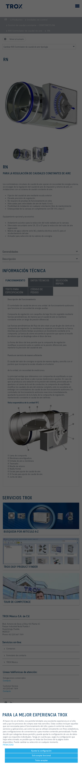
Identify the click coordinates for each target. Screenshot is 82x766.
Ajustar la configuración (41, 750)
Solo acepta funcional (41, 755)
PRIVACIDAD (8, 744)
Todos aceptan (41, 760)
